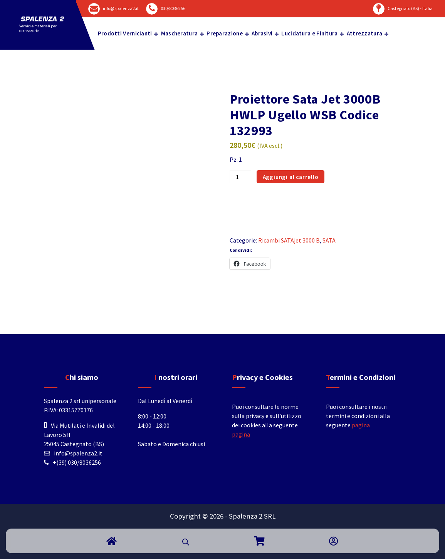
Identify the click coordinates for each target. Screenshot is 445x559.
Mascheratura (179, 33)
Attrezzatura (365, 33)
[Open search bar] (186, 540)
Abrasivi (262, 33)
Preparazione (225, 33)
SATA (329, 240)
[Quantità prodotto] (240, 176)
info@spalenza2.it (121, 8)
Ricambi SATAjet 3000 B (289, 240)
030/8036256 (173, 8)
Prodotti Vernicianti (125, 33)
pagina (241, 434)
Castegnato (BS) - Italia (410, 8)
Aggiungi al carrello (291, 177)
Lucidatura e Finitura (309, 33)
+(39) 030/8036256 (77, 462)
